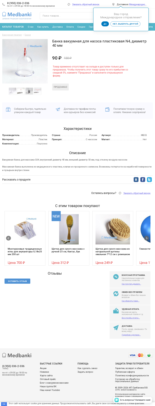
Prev (8, 238)
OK (4, 404)
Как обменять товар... (130, 301)
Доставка (57, 26)
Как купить (43, 26)
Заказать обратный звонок (85, 4)
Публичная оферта (125, 372)
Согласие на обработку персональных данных (127, 380)
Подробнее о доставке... (131, 335)
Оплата (70, 26)
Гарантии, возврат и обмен (129, 368)
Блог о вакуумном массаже (54, 382)
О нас (31, 26)
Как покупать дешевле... (131, 284)
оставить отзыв (17, 281)
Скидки (81, 26)
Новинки (44, 372)
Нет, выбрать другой (125, 24)
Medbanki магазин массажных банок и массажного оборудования (16, 15)
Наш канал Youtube (50, 390)
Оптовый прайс (48, 379)
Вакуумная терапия (12, 35)
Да (105, 24)
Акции (43, 368)
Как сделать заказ (87, 368)
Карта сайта (46, 375)
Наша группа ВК (48, 386)
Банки (28, 35)
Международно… (137, 4)
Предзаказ (60, 87)
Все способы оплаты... (131, 318)
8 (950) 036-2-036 (18, 3)
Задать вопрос (85, 372)
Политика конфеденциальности (132, 375)
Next (146, 238)
